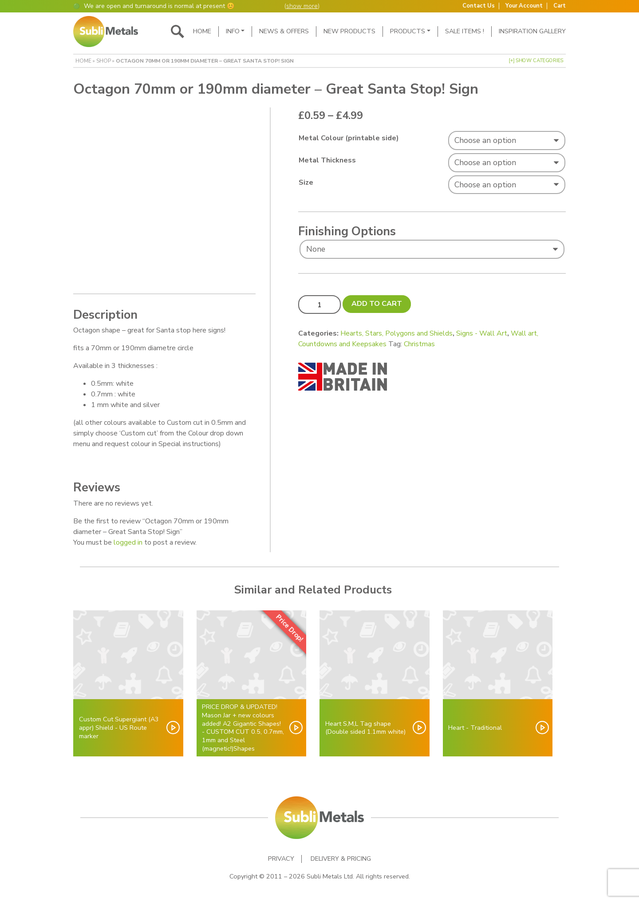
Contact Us (478, 6)
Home (202, 31)
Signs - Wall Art (481, 333)
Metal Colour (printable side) (349, 138)
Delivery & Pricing (341, 858)
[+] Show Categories (536, 60)
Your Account (524, 6)
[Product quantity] (319, 304)
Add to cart (376, 304)
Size (306, 182)
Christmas (419, 344)
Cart (559, 6)
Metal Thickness (327, 160)
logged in (128, 542)
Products (407, 31)
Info (233, 31)
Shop (103, 60)
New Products (349, 31)
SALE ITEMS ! (464, 31)
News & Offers (284, 31)
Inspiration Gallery (532, 31)
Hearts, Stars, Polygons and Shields (396, 333)
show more (302, 6)
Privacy (281, 858)
